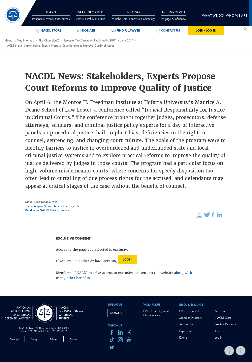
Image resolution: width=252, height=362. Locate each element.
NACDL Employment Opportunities (156, 313)
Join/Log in (206, 30)
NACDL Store (48, 30)
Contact (73, 339)
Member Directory (190, 318)
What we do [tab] (213, 15)
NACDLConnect (189, 311)
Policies (53, 339)
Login (127, 259)
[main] (126, 148)
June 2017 (126, 40)
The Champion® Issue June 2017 (47, 206)
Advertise (220, 311)
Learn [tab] (51, 15)
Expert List (185, 331)
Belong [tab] (133, 15)
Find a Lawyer (125, 30)
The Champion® (49, 40)
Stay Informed (25, 40)
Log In (218, 337)
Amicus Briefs (187, 324)
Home (8, 40)
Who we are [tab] (236, 15)
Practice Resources (226, 324)
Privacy (34, 339)
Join (217, 331)
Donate (86, 30)
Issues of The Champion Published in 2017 (90, 40)
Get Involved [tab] (173, 15)
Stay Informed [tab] (90, 15)
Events (183, 337)
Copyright (14, 339)
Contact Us (168, 30)
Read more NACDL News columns (47, 210)
